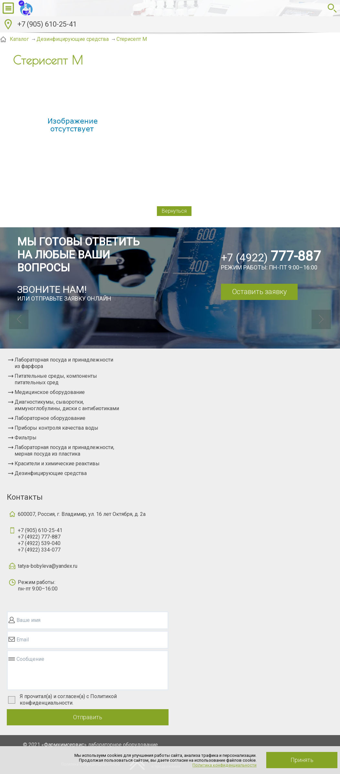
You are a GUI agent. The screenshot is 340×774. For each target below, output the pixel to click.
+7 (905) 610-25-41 (47, 24)
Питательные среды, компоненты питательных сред (56, 379)
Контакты (25, 497)
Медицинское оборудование (50, 392)
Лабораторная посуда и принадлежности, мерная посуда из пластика (64, 450)
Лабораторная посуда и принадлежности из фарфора (64, 363)
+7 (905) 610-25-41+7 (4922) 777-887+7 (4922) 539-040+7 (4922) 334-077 (40, 540)
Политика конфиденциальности (224, 765)
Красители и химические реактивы (57, 463)
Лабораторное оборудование (50, 418)
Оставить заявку (259, 292)
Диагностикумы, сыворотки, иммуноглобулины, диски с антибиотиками (67, 405)
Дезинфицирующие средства (51, 473)
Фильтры (26, 438)
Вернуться (174, 211)
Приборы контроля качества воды (56, 428)
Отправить (87, 717)
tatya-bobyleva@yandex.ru (47, 566)
